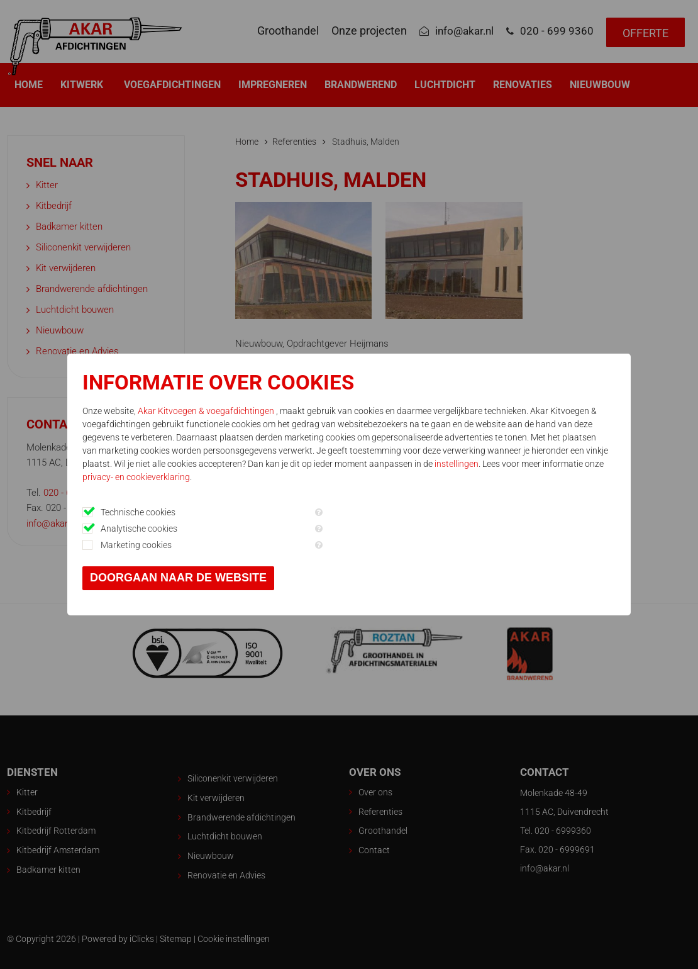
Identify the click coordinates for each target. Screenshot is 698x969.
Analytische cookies (142, 529)
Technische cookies (141, 512)
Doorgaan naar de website (181, 577)
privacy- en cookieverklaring (202, 477)
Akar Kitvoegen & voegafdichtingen (210, 411)
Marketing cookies (139, 545)
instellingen (484, 464)
